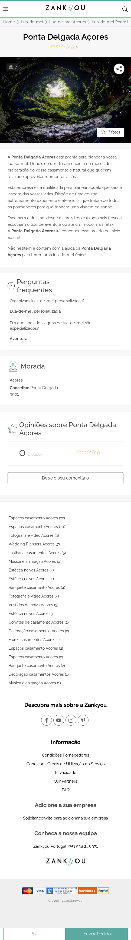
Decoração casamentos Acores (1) (39, 674)
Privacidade (65, 772)
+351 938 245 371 (82, 846)
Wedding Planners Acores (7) (34, 544)
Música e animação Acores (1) (35, 683)
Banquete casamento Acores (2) (37, 665)
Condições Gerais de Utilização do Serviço (66, 763)
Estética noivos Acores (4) (31, 570)
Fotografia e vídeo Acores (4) (34, 596)
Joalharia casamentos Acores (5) (37, 553)
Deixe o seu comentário (65, 478)
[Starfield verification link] (62, 890)
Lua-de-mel (32, 22)
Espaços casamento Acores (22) (37, 518)
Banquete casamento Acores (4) (37, 587)
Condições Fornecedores (65, 755)
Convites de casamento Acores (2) (39, 622)
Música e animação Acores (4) (35, 561)
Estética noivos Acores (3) (31, 613)
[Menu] (5, 9)
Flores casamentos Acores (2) (35, 639)
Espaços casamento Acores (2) (36, 648)
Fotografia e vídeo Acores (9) (34, 535)
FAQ (66, 789)
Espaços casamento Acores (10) (37, 527)
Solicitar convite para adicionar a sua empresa (65, 818)
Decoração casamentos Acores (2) (39, 631)
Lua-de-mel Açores (67, 22)
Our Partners (65, 781)
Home (9, 22)
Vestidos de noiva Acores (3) (33, 605)
